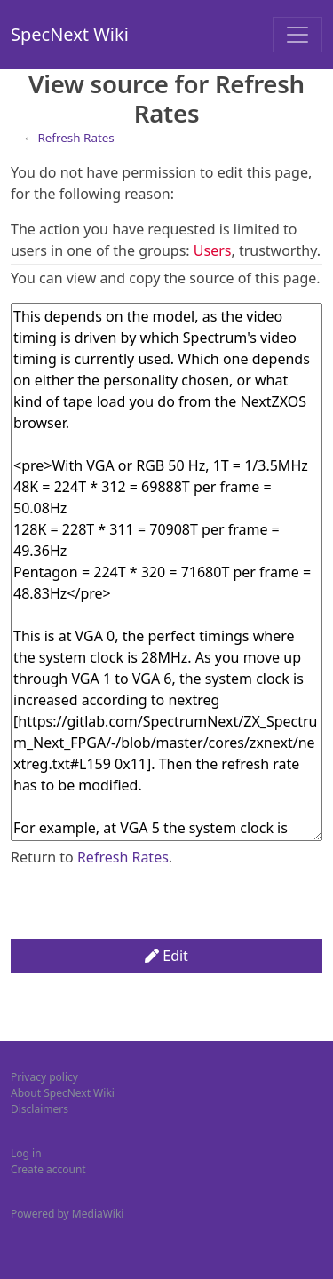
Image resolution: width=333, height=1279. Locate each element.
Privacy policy (44, 1076)
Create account (48, 1169)
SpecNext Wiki (70, 34)
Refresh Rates (75, 138)
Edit (166, 955)
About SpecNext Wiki (63, 1092)
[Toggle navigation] (297, 34)
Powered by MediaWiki (67, 1213)
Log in (26, 1153)
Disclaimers (39, 1108)
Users (213, 250)
